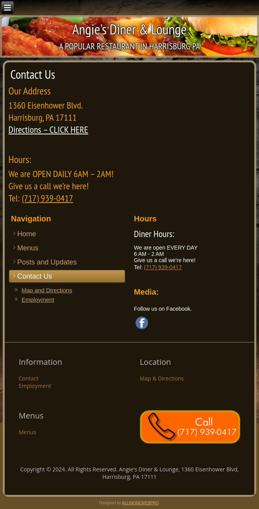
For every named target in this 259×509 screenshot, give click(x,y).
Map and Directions (47, 290)
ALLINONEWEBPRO (140, 503)
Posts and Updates (47, 262)
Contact (28, 378)
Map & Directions (162, 378)
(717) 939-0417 (47, 198)
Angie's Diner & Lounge (129, 29)
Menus (27, 248)
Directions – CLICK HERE (48, 129)
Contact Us (34, 276)
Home (26, 234)
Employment (38, 299)
